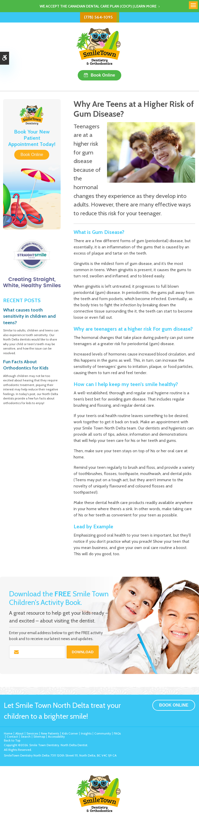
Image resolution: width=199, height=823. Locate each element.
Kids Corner (70, 733)
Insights (86, 733)
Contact (12, 736)
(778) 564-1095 (98, 17)
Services (32, 733)
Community (102, 733)
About (19, 733)
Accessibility (56, 736)
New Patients (50, 733)
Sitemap (39, 736)
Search (26, 736)
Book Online (103, 75)
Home (8, 733)
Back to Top (12, 740)
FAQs (117, 733)
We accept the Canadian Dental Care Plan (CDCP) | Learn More (98, 6)
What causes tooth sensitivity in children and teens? (29, 316)
